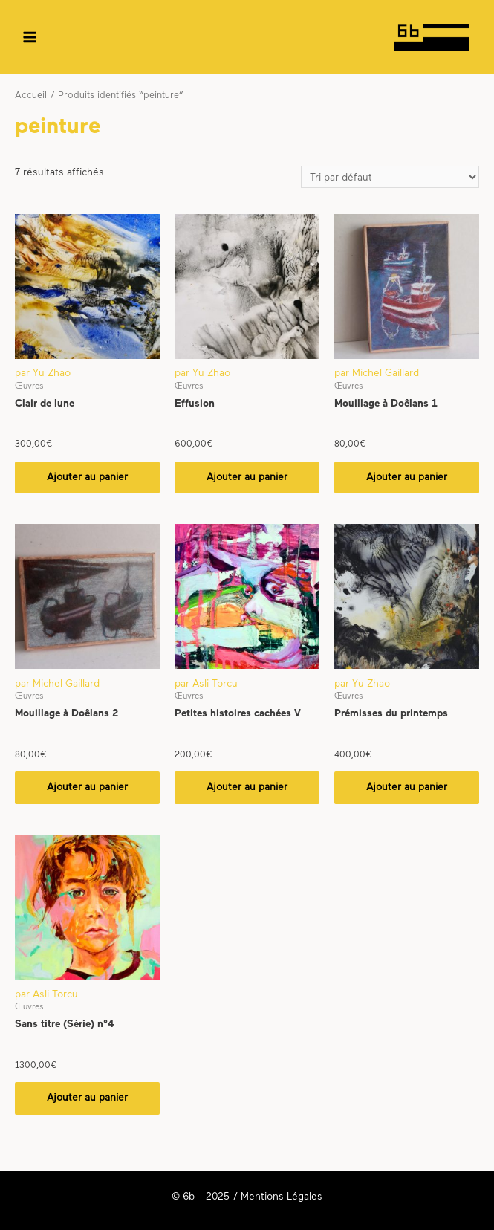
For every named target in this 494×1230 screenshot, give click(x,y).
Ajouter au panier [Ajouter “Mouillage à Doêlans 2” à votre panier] (87, 787)
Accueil (31, 95)
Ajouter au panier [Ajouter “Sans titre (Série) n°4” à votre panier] (87, 1098)
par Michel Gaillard (376, 373)
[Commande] (390, 177)
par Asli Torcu (206, 684)
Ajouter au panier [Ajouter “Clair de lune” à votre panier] (87, 477)
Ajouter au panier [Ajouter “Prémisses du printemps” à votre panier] (406, 787)
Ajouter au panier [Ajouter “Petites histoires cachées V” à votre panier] (247, 787)
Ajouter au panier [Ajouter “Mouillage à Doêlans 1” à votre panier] (406, 477)
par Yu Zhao (43, 373)
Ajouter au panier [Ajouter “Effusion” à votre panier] (247, 477)
